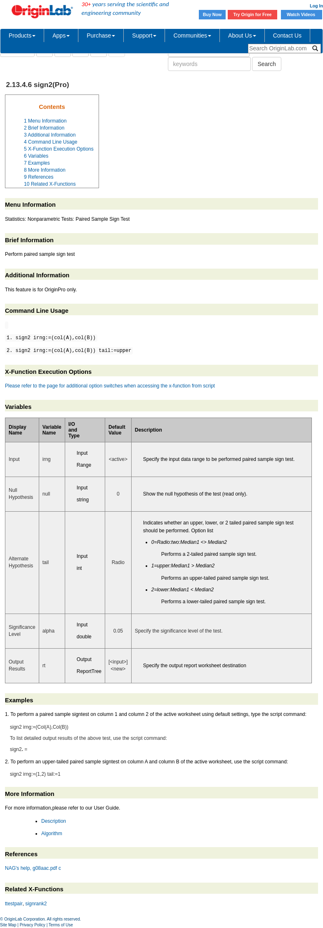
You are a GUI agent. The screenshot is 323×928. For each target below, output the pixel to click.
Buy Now (212, 14)
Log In (316, 5)
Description (53, 821)
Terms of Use (61, 925)
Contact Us (287, 35)
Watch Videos (301, 14)
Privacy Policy (32, 925)
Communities (192, 35)
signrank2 (36, 904)
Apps (61, 35)
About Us (242, 35)
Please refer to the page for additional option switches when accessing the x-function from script (110, 386)
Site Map (8, 925)
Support (144, 35)
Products (22, 35)
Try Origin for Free (252, 14)
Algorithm (51, 833)
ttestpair (14, 904)
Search (266, 64)
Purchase (101, 35)
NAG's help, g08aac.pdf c (33, 868)
